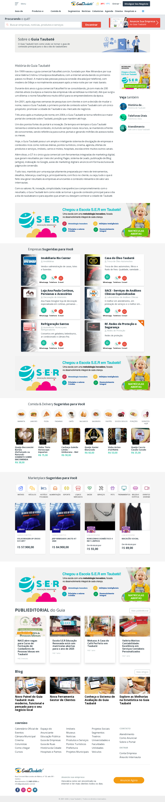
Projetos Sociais (101, 728)
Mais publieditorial (139, 610)
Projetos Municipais (77, 751)
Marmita (21, 415)
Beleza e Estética (135, 491)
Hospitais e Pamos (51, 751)
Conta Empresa (128, 753)
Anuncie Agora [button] (129, 780)
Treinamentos (124, 490)
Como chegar (22, 747)
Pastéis (109, 415)
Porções (134, 415)
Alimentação (55, 490)
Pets (112, 490)
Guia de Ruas (48, 744)
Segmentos (74, 11)
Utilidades (97, 747)
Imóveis (20, 490)
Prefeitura (72, 747)
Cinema (119, 11)
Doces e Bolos (121, 415)
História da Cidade (51, 747)
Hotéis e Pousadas (43, 491)
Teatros (96, 736)
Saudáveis (96, 415)
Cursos (19, 751)
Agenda (109, 11)
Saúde (89, 490)
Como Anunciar (128, 738)
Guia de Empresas (51, 740)
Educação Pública (50, 736)
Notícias (86, 11)
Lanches (34, 415)
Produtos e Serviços (77, 740)
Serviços (101, 490)
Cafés (71, 415)
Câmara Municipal (25, 736)
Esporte (66, 490)
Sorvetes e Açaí (146, 417)
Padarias (59, 415)
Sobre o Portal (128, 742)
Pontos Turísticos (76, 744)
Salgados (84, 415)
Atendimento (127, 734)
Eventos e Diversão (147, 491)
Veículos (32, 490)
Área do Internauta (130, 757)
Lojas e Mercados (78, 491)
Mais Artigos (142, 672)
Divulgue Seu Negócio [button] (136, 3)
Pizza (46, 415)
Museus (70, 732)
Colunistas (97, 11)
